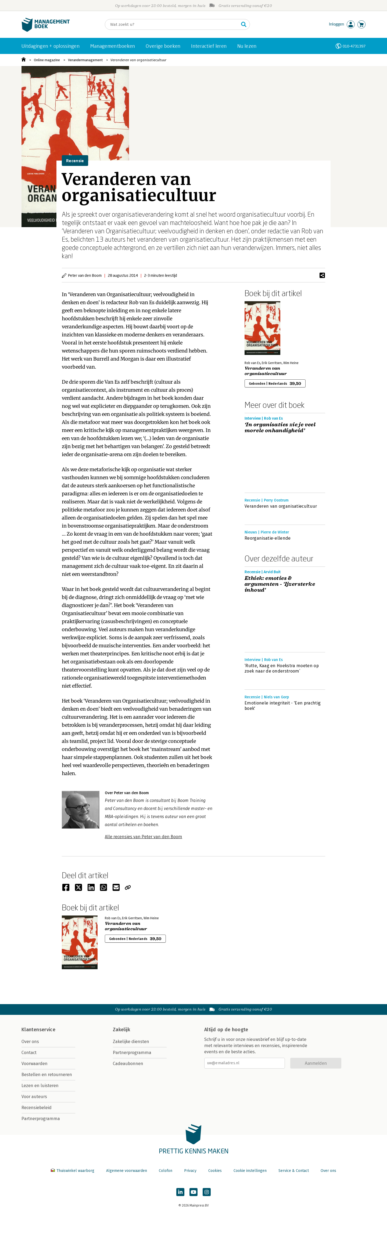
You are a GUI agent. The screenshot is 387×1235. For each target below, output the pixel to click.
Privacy (190, 1170)
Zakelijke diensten (131, 1041)
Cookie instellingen (250, 1170)
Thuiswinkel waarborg (73, 1170)
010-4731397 (354, 46)
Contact (29, 1052)
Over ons (30, 1041)
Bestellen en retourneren (47, 1074)
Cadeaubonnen (128, 1063)
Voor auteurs (34, 1096)
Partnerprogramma (41, 1118)
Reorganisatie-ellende (268, 538)
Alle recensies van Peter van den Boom (143, 836)
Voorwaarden (35, 1063)
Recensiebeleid (37, 1107)
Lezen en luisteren (40, 1085)
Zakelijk (121, 1030)
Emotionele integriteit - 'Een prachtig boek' (283, 705)
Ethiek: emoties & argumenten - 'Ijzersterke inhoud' (280, 584)
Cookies (215, 1170)
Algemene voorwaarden (126, 1170)
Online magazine (47, 60)
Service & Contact (293, 1170)
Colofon (165, 1170)
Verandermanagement (85, 60)
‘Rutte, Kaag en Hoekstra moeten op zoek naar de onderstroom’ (282, 668)
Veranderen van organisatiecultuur (138, 60)
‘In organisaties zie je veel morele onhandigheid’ (280, 428)
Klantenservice (38, 1030)
